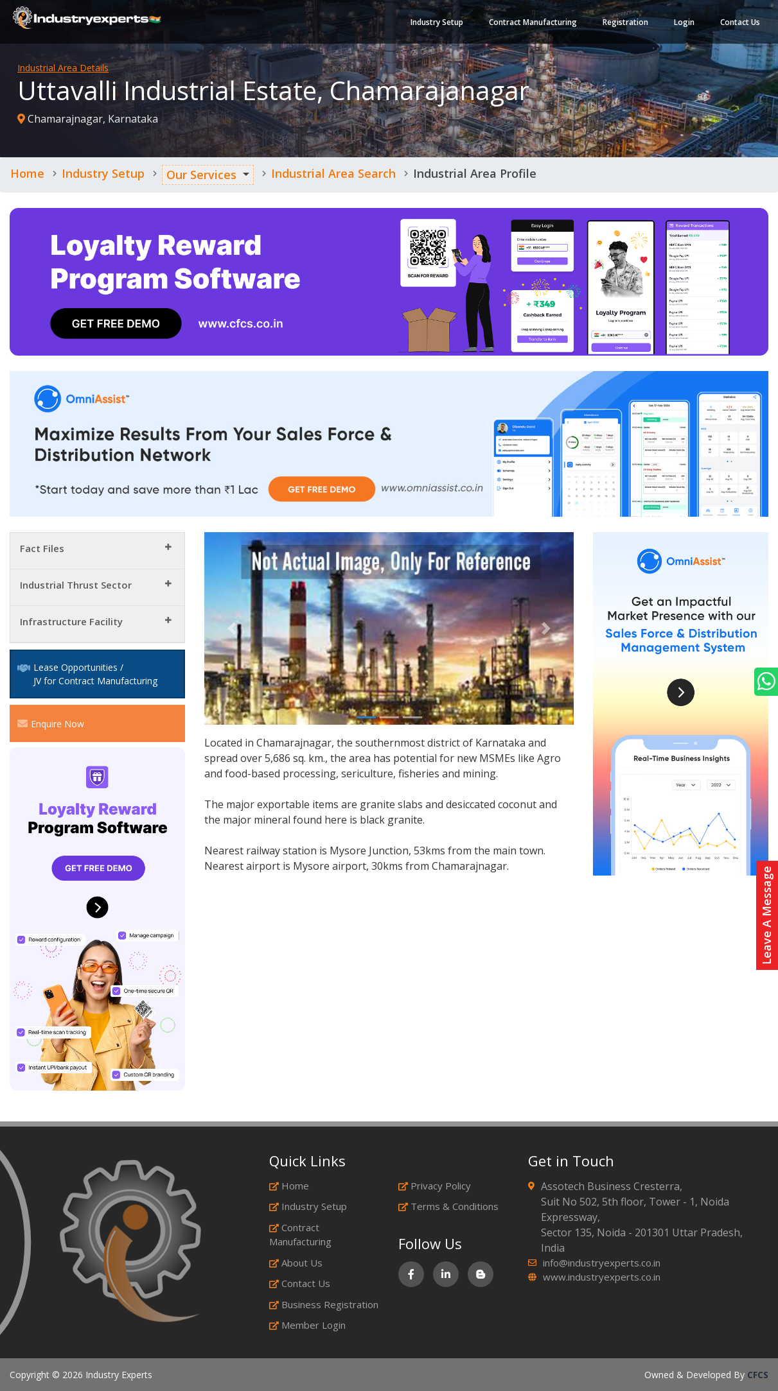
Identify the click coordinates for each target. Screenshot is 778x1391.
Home (27, 173)
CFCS (757, 1375)
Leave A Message (766, 915)
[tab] (97, 551)
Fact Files (42, 548)
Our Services (201, 174)
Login (684, 22)
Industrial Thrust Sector (76, 584)
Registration (625, 22)
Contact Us (740, 22)
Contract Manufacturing (533, 22)
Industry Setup (437, 22)
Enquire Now (50, 723)
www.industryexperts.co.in (601, 1276)
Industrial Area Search (333, 173)
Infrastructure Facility (71, 621)
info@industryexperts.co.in (601, 1262)
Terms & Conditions (448, 1206)
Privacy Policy (434, 1185)
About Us (296, 1262)
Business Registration (323, 1304)
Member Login (307, 1324)
